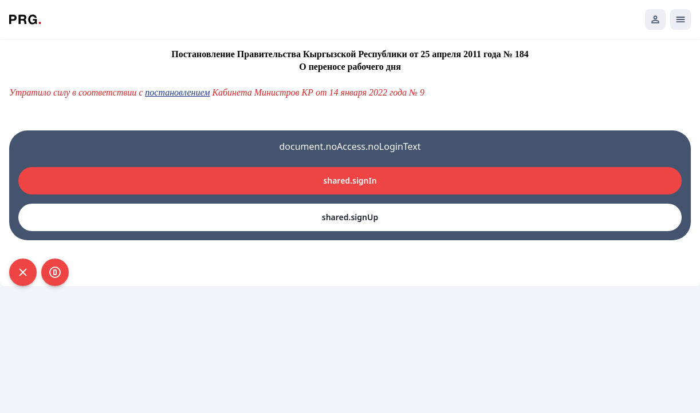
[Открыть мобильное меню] (680, 19)
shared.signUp (350, 217)
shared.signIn (349, 180)
